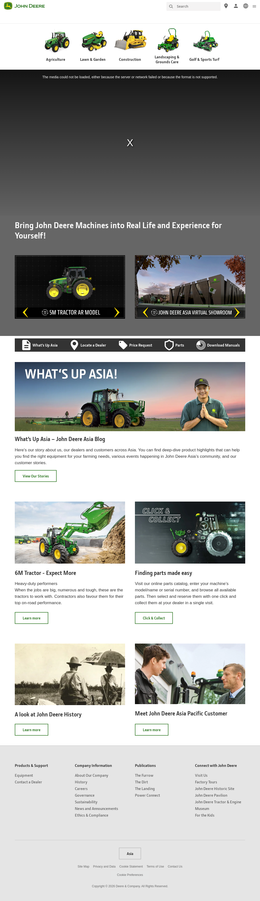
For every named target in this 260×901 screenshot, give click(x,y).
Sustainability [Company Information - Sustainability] (86, 801)
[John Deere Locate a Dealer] (226, 6)
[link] (246, 6)
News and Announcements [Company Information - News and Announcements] (96, 808)
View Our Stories (36, 476)
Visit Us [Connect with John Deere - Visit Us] (201, 775)
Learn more (35, 619)
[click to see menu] (254, 6)
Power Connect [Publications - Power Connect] (147, 795)
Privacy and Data (104, 866)
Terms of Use (155, 866)
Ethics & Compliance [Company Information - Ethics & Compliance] (91, 815)
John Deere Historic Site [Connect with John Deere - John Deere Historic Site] (214, 788)
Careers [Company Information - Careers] (81, 788)
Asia (130, 853)
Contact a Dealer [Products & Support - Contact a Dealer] (28, 781)
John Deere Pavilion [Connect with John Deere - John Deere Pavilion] (211, 795)
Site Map (83, 866)
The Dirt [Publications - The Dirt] (141, 781)
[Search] (193, 6)
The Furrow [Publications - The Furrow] (144, 775)
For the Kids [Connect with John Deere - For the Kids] (204, 815)
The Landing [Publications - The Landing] (145, 788)
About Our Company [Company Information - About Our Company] (91, 775)
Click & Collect (158, 619)
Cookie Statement (131, 866)
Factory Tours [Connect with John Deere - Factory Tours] (206, 781)
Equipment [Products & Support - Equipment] (24, 775)
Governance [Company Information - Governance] (85, 795)
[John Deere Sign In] (236, 6)
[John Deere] (27, 6)
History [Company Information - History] (81, 781)
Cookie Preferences (130, 875)
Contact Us (175, 866)
